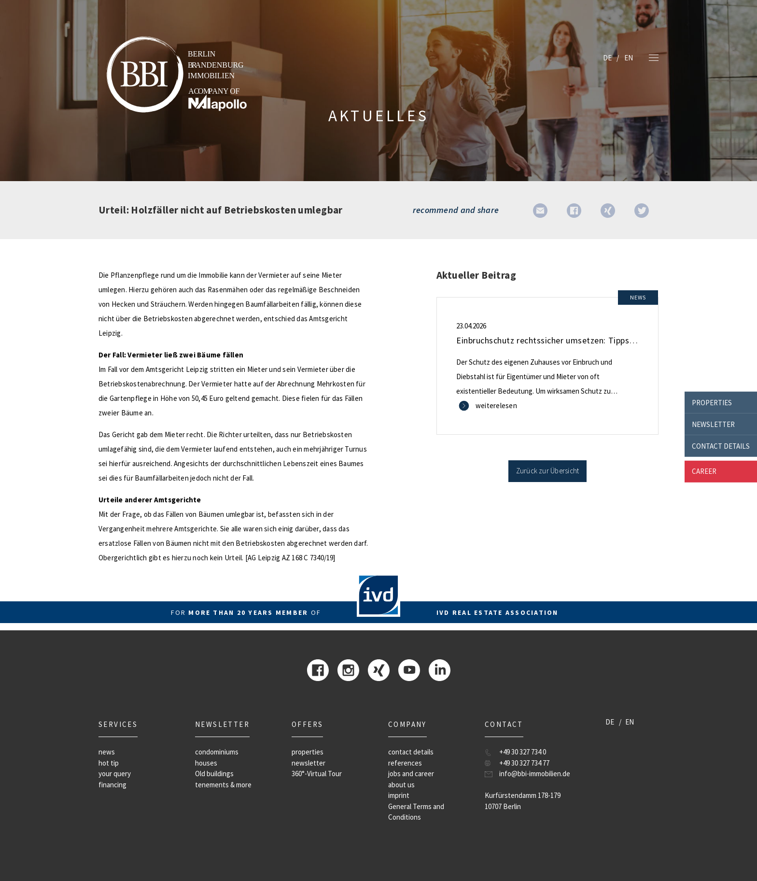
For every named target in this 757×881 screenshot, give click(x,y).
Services (118, 724)
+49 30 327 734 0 (522, 751)
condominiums (216, 751)
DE (607, 57)
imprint (398, 795)
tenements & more (223, 784)
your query (114, 773)
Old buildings (214, 773)
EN (628, 57)
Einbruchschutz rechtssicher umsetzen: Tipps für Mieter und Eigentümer (595, 340)
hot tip (108, 762)
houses (206, 762)
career (704, 471)
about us (401, 784)
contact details (721, 445)
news (106, 751)
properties (712, 402)
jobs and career (411, 773)
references (405, 762)
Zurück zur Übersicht (547, 470)
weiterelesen (496, 405)
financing (112, 784)
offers (307, 724)
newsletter (713, 423)
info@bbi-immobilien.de (534, 773)
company (407, 724)
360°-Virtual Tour (317, 773)
